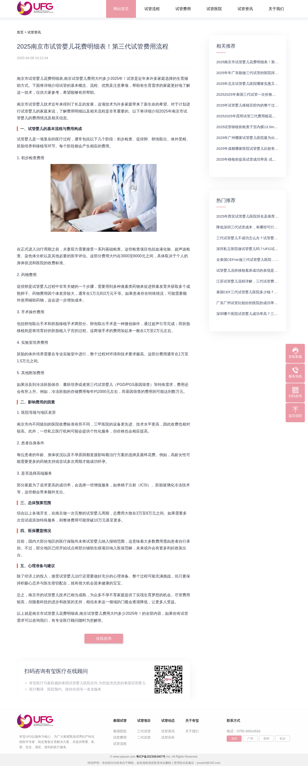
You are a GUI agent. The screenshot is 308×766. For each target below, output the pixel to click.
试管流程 (152, 9)
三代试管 (144, 731)
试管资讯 (245, 9)
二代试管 (144, 737)
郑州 (266, 738)
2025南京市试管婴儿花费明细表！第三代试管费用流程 (260, 62)
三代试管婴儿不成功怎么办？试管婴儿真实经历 (254, 238)
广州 (250, 738)
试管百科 (168, 737)
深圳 (234, 738)
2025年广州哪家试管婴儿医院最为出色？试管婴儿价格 (260, 138)
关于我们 (276, 9)
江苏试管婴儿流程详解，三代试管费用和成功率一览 (257, 281)
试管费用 (183, 9)
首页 (20, 32)
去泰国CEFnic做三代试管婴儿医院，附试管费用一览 (258, 259)
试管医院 (214, 9)
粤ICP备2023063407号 (151, 756)
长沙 (282, 738)
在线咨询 (103, 638)
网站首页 (121, 9)
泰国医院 (120, 731)
